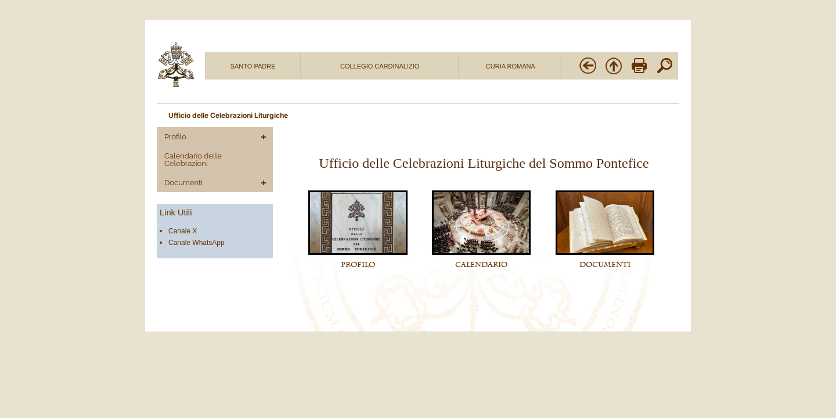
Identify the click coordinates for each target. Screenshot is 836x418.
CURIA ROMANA (510, 66)
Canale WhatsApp (196, 243)
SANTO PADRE (253, 66)
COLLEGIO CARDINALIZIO (379, 66)
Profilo (175, 136)
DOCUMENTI (604, 265)
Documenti (183, 182)
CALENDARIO (481, 265)
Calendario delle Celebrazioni (193, 160)
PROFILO (358, 265)
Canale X (182, 231)
